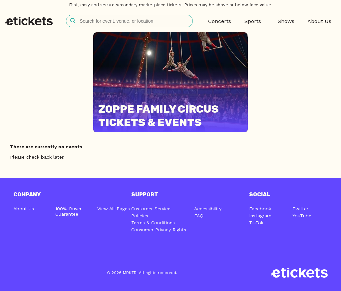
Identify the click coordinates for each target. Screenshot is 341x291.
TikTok (256, 222)
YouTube (301, 215)
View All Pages (113, 208)
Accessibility (207, 208)
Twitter (300, 208)
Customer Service (150, 208)
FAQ (198, 215)
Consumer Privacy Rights (158, 229)
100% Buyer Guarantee (68, 211)
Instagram (260, 215)
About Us (23, 208)
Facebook (260, 208)
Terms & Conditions (153, 222)
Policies (139, 215)
